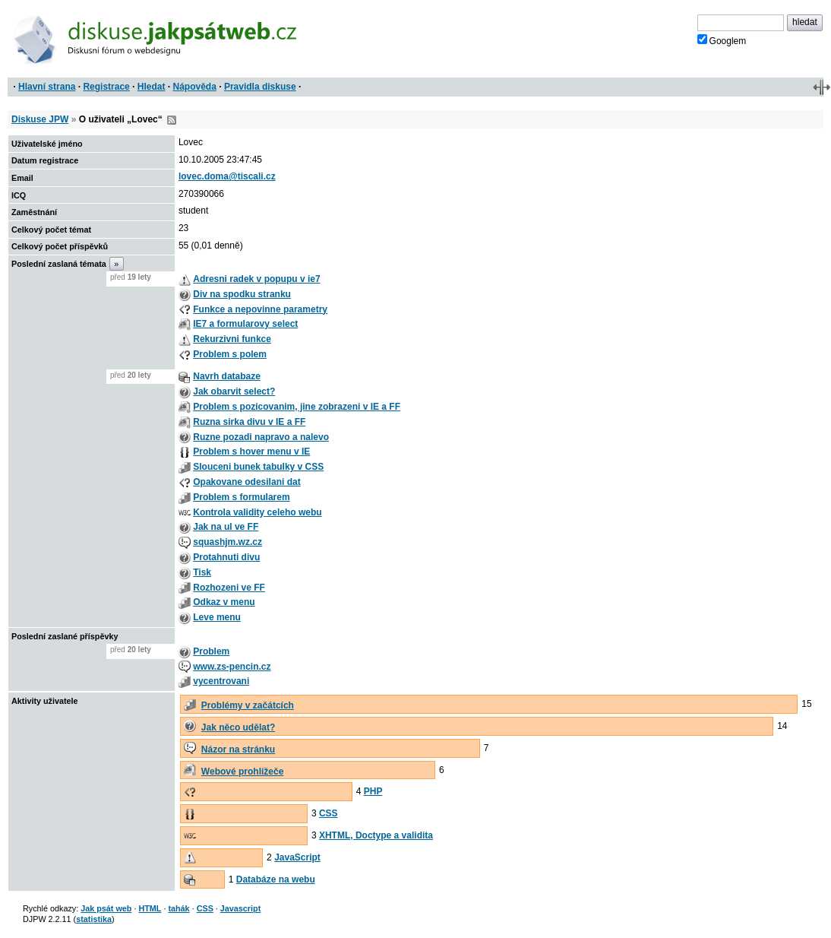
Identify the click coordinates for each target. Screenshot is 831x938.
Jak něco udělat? (238, 727)
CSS (328, 813)
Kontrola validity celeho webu (257, 512)
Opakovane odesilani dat (246, 482)
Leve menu (217, 617)
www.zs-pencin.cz (231, 666)
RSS (171, 120)
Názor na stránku (238, 749)
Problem (211, 651)
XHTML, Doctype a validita (376, 835)
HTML (149, 908)
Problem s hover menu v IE (251, 451)
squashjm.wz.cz (227, 542)
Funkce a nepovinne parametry (260, 309)
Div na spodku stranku (242, 294)
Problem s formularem (241, 497)
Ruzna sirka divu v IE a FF (249, 422)
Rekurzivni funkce (232, 339)
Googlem (722, 40)
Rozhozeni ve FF (229, 587)
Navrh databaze (227, 376)
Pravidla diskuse (260, 86)
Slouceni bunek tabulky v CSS (258, 466)
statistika (94, 919)
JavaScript (297, 857)
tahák (178, 908)
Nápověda (194, 86)
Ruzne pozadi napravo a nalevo (261, 437)
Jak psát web (106, 908)
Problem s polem (230, 354)
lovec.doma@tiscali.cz (227, 176)
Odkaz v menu (223, 602)
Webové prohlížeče (242, 771)
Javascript (240, 908)
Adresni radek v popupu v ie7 (256, 279)
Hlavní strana (46, 86)
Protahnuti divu (226, 557)
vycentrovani (221, 681)
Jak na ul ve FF (225, 526)
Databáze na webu (275, 879)
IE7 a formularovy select (245, 323)
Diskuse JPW (39, 119)
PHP (373, 791)
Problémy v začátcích (247, 705)
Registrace (106, 86)
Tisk (202, 572)
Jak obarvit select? (234, 391)
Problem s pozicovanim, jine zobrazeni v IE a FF (296, 406)
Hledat (151, 86)
